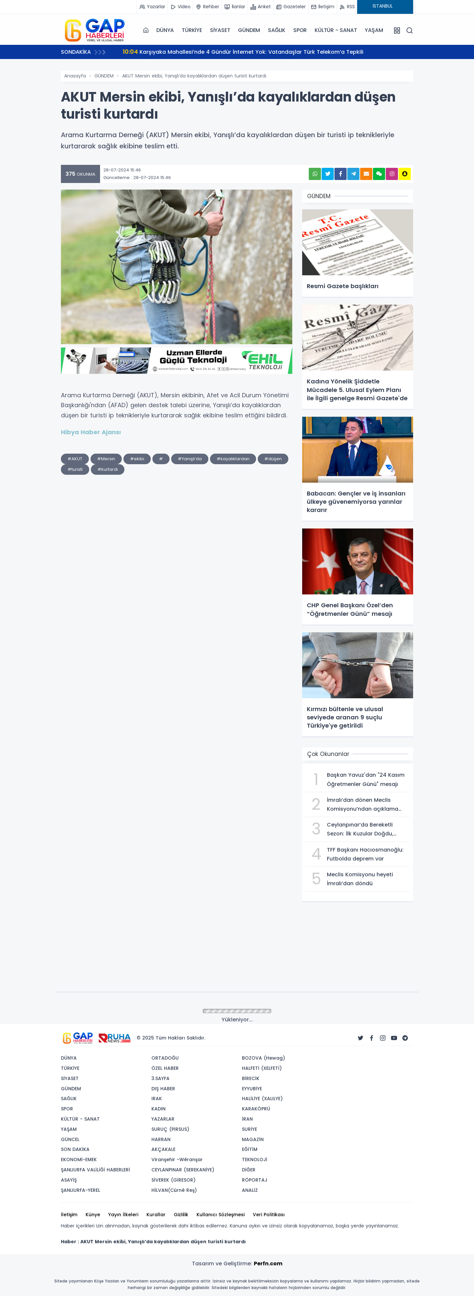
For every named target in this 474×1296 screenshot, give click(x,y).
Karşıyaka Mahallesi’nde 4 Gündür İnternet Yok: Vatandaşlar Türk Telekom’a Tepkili (243, 51)
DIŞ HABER (163, 1088)
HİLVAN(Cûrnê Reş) (174, 1190)
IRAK (156, 1098)
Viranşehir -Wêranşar (177, 1159)
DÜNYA (165, 30)
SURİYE (249, 1129)
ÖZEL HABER (165, 1068)
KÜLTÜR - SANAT (336, 30)
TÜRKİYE (192, 30)
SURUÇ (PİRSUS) (170, 1129)
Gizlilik (181, 1214)
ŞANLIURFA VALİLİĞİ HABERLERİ (95, 1169)
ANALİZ (250, 1190)
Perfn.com (268, 1263)
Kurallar (156, 1214)
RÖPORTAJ (254, 1180)
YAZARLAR (162, 1119)
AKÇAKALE (163, 1149)
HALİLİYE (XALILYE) (262, 1098)
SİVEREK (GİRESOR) (173, 1180)
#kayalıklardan (233, 459)
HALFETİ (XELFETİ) (262, 1068)
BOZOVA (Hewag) (263, 1058)
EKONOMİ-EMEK (79, 1159)
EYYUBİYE (252, 1088)
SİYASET (220, 30)
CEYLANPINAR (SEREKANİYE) (182, 1169)
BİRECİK (250, 1078)
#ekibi (137, 459)
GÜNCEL (70, 1139)
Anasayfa (75, 76)
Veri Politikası (269, 1214)
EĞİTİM (249, 1149)
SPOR (300, 30)
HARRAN (161, 1139)
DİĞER (248, 1169)
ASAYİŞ (69, 1180)
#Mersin (106, 459)
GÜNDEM (249, 30)
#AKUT (74, 459)
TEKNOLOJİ (254, 1159)
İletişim (69, 1214)
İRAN (247, 1119)
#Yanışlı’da (190, 459)
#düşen (273, 459)
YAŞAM (374, 30)
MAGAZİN (253, 1139)
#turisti (75, 469)
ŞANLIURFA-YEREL (80, 1190)
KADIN (158, 1108)
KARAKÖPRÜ (256, 1108)
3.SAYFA (160, 1078)
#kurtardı (107, 469)
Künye (93, 1214)
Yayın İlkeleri (123, 1214)
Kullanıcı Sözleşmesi (221, 1214)
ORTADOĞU (165, 1058)
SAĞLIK (276, 30)
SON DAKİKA (75, 1149)
